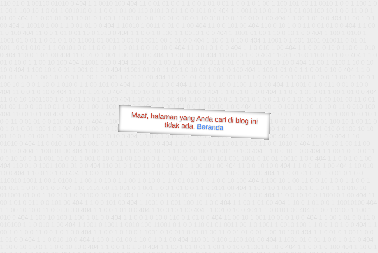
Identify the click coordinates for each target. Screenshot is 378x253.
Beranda (210, 126)
